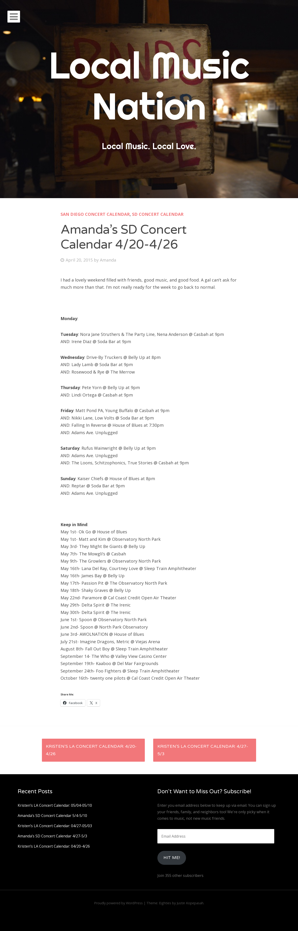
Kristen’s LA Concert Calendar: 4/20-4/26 (91, 750)
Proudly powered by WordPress (118, 903)
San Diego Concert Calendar (95, 214)
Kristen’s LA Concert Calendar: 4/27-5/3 (202, 750)
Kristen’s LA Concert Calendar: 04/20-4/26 (54, 846)
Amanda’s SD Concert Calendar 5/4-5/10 (52, 815)
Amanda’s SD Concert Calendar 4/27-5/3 (52, 836)
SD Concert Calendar (157, 214)
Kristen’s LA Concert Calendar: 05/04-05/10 (55, 805)
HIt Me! (171, 857)
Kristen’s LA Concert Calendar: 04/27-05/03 (55, 825)
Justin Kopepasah (190, 903)
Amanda (108, 260)
